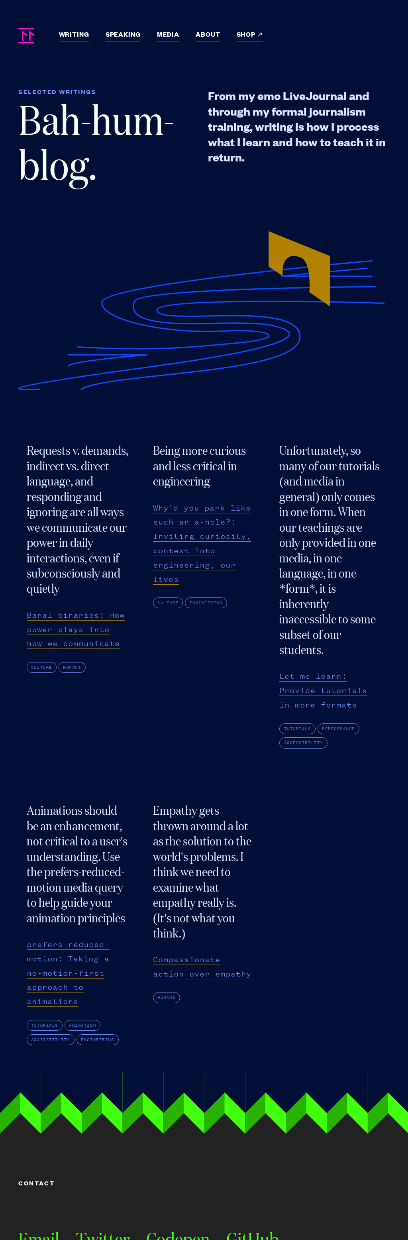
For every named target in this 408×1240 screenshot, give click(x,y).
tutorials (297, 729)
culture (41, 667)
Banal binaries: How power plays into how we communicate (76, 629)
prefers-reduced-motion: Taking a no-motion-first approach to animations (68, 973)
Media (168, 34)
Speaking (123, 34)
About (208, 34)
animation (82, 1025)
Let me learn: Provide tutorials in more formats (323, 690)
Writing (74, 34)
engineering (206, 603)
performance (338, 729)
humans (72, 667)
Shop (247, 34)
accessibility (303, 743)
